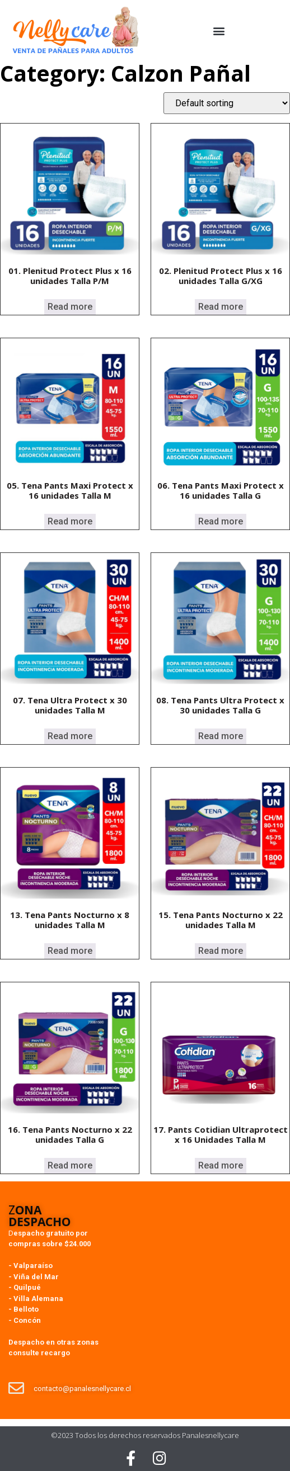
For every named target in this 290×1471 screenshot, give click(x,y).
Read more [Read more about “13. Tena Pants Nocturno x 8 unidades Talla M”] (70, 950)
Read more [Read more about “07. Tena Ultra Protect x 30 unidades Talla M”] (70, 736)
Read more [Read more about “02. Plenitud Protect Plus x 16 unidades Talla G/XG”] (220, 306)
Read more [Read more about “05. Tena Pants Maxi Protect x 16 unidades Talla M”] (70, 521)
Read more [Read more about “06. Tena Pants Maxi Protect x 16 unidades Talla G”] (220, 521)
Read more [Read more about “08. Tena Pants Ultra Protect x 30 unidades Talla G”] (220, 736)
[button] (219, 31)
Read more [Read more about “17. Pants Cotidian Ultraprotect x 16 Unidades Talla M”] (220, 1165)
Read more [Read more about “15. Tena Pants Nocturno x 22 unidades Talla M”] (220, 950)
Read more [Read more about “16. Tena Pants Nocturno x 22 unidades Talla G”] (70, 1165)
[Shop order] (226, 103)
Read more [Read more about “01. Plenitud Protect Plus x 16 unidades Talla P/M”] (70, 306)
